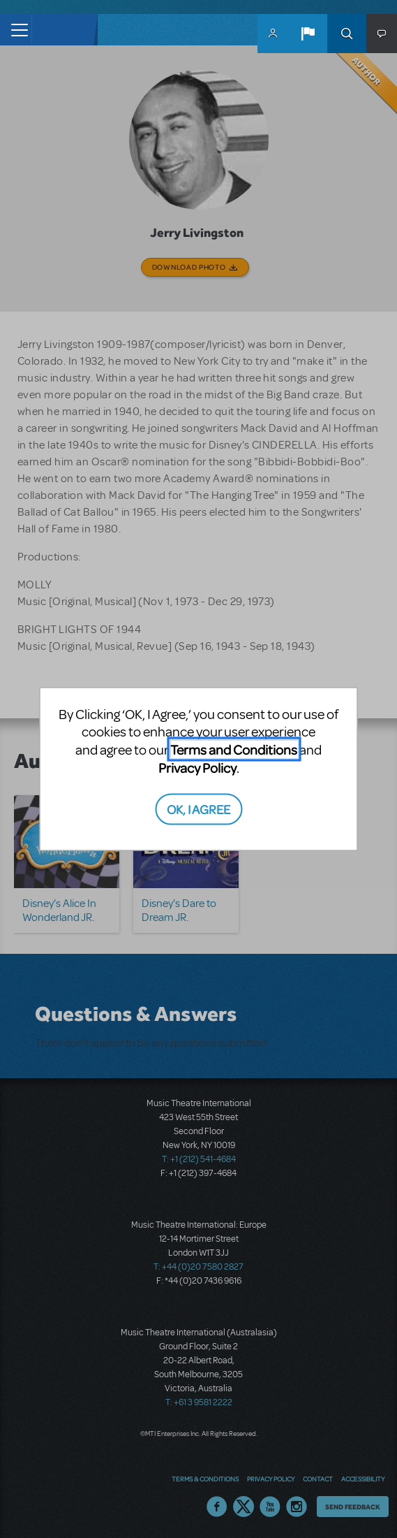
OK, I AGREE (198, 808)
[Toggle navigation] (15, 29)
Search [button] (346, 33)
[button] (307, 33)
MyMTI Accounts (272, 33)
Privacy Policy (197, 767)
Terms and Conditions (233, 749)
